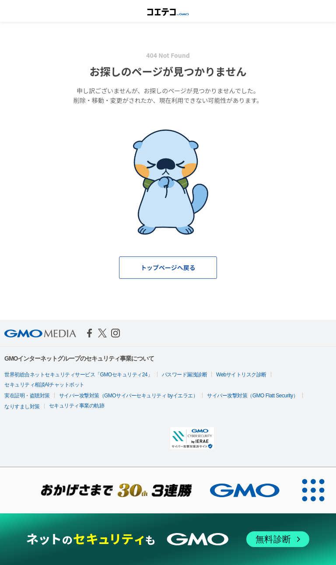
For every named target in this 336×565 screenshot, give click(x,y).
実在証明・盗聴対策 (27, 396)
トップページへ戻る (168, 267)
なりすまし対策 (22, 407)
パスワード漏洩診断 (184, 375)
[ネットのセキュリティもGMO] (167, 539)
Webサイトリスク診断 (241, 375)
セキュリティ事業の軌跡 (77, 406)
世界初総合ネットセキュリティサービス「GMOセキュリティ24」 (78, 375)
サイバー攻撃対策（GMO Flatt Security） (252, 396)
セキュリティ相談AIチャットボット (44, 385)
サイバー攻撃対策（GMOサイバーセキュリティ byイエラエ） (128, 396)
